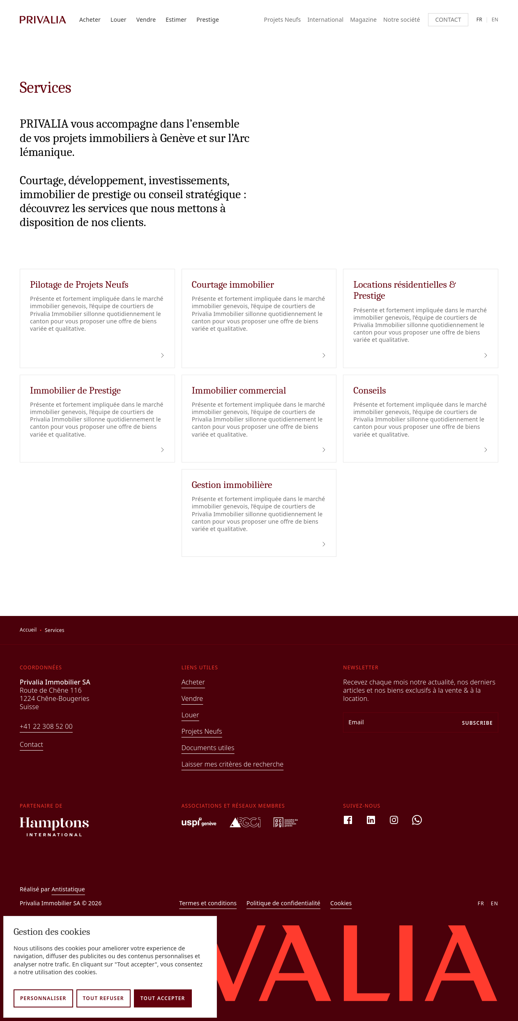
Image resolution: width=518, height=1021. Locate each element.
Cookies (341, 903)
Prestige (207, 19)
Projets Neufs (282, 19)
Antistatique (68, 889)
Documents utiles (208, 748)
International (325, 19)
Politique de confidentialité (283, 903)
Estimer (176, 19)
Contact (448, 19)
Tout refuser (103, 998)
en (495, 19)
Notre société (401, 19)
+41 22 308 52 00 (46, 726)
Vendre (146, 19)
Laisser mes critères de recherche (233, 764)
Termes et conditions (208, 903)
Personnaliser (43, 998)
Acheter (90, 19)
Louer (119, 19)
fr (479, 19)
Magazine (363, 19)
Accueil (28, 629)
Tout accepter (162, 998)
